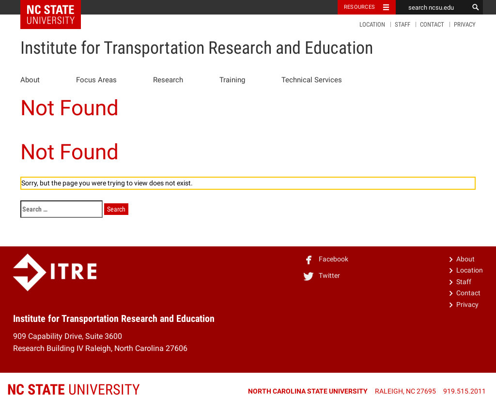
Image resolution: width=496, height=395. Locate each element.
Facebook (325, 259)
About (30, 80)
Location (372, 24)
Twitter (321, 275)
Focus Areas (96, 80)
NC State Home (57, 7)
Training (232, 80)
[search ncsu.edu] (432, 7)
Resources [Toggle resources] (359, 7)
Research (168, 80)
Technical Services (311, 80)
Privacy (465, 24)
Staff (402, 24)
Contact (432, 24)
